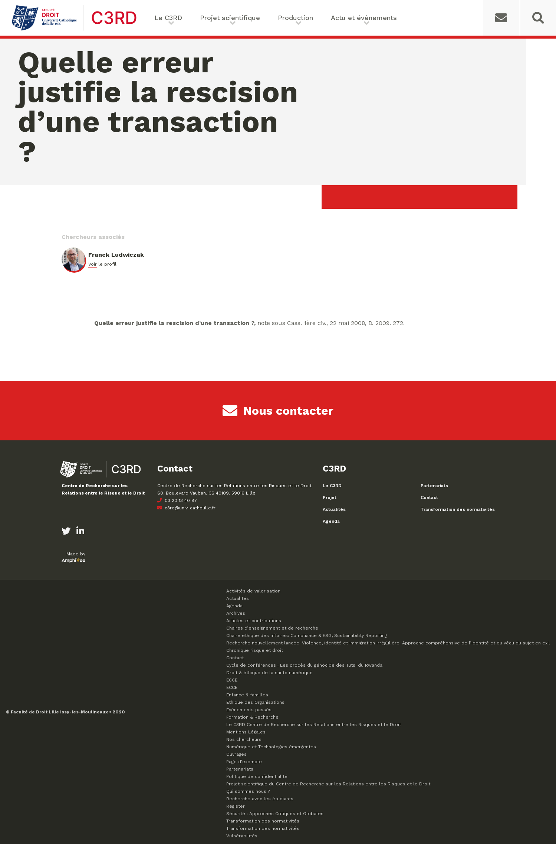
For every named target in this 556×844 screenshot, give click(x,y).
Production (295, 18)
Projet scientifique (230, 18)
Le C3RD (168, 18)
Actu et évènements (364, 18)
